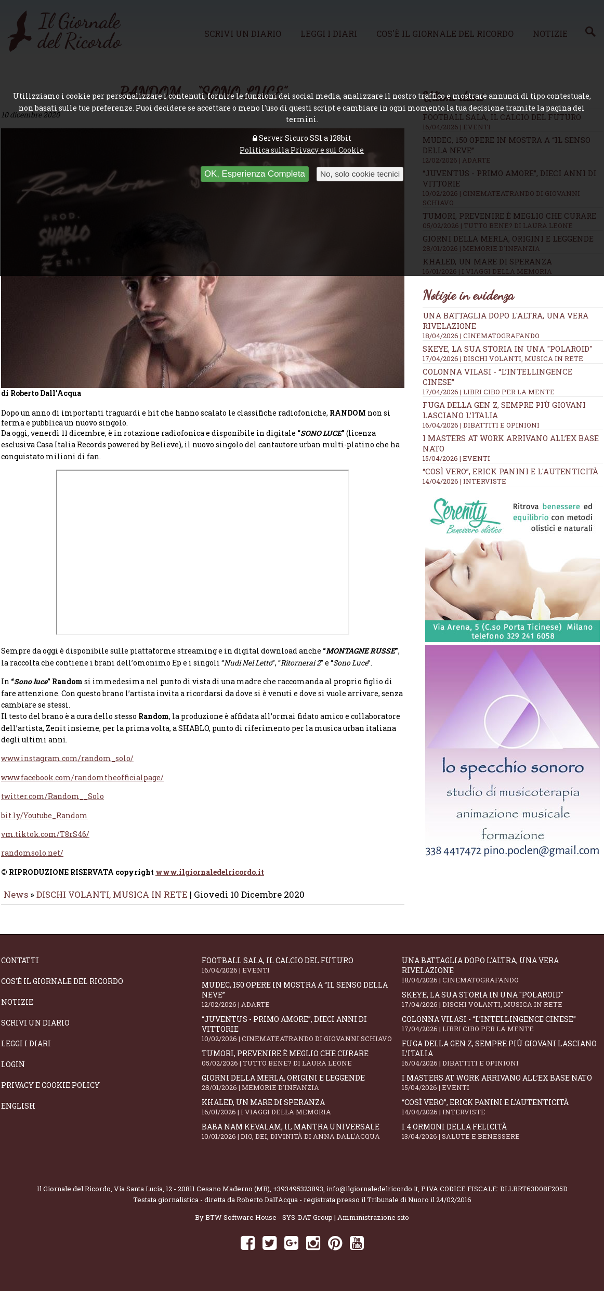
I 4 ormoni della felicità (502, 1138)
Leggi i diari (26, 1051)
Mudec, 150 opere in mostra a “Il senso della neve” (302, 1001)
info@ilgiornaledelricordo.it (372, 1196)
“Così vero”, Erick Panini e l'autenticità (510, 471)
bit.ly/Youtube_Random (44, 823)
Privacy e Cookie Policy (50, 1092)
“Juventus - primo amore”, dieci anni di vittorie (302, 1035)
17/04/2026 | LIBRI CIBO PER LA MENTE (489, 391)
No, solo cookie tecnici (360, 173)
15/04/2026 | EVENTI (456, 458)
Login (13, 1071)
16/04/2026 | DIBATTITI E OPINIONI (481, 425)
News (16, 902)
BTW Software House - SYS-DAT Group (269, 1224)
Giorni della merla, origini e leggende (302, 1089)
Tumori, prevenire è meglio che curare (302, 1065)
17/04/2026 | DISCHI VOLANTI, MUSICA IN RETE (503, 358)
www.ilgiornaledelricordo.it (209, 879)
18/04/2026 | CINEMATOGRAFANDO (481, 335)
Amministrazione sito (373, 1224)
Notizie (17, 1009)
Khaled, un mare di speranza (302, 1114)
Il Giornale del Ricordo (74, 1196)
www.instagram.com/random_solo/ (67, 765)
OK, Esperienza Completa (254, 174)
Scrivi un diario (35, 1030)
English (18, 1113)
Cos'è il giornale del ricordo (62, 988)
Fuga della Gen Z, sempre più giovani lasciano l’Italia (502, 1060)
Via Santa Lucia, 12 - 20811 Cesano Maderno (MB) (192, 1196)
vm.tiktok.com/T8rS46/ (45, 841)
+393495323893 (298, 1196)
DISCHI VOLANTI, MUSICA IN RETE (112, 902)
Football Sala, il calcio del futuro (302, 972)
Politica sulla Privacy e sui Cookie (302, 150)
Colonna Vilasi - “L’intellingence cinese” (502, 1031)
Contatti (20, 968)
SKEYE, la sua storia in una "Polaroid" (508, 348)
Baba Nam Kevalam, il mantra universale (302, 1138)
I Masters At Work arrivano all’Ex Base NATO (502, 1089)
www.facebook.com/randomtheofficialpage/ (82, 785)
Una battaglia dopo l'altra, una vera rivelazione (502, 977)
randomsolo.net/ (32, 860)
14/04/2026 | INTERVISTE (464, 481)
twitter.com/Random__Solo (52, 803)
